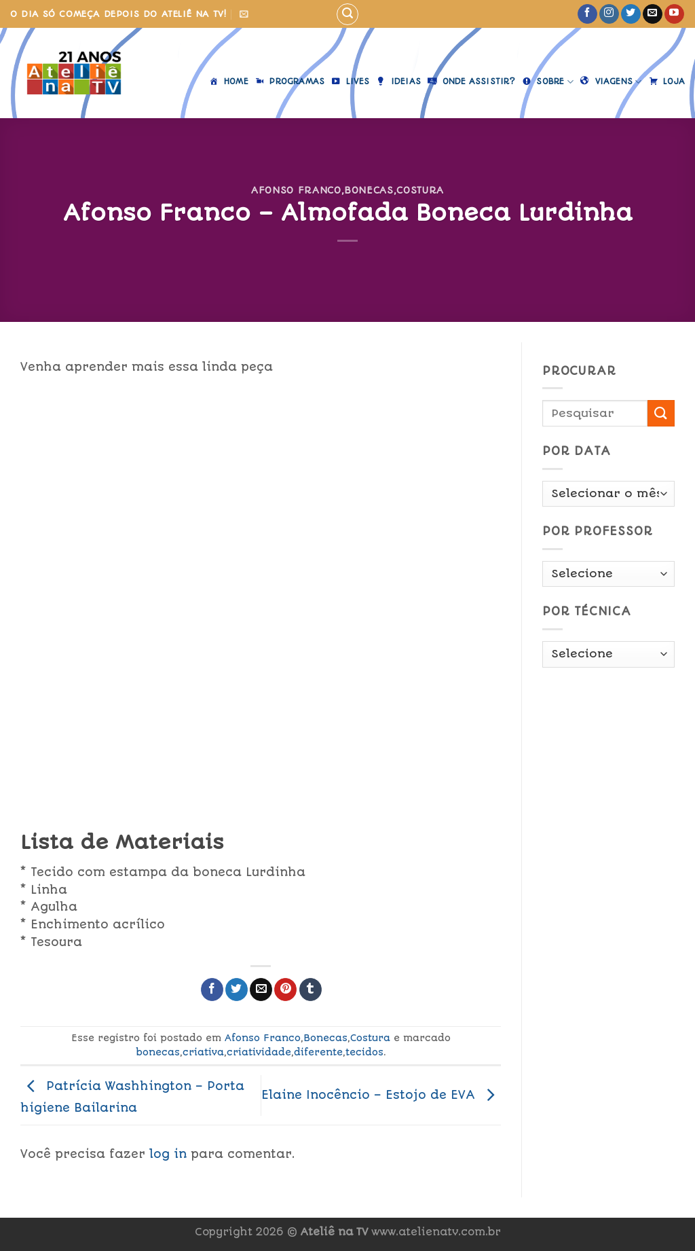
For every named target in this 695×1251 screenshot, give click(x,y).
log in (168, 1154)
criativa (203, 1052)
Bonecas (369, 190)
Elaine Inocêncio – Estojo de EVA (381, 1095)
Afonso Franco (296, 190)
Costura (420, 190)
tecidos (364, 1052)
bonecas (158, 1052)
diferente (318, 1052)
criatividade (259, 1052)
